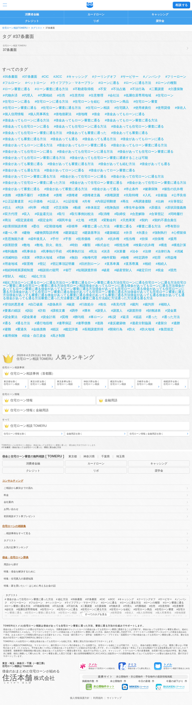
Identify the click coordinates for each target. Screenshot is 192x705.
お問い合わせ (11, 509)
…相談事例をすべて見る (17, 533)
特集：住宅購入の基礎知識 (18, 578)
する (181, 5)
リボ (96, 20)
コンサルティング (12, 480)
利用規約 (98, 698)
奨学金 (160, 20)
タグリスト (36, 28)
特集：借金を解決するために (19, 571)
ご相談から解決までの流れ (18, 488)
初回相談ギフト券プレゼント (19, 516)
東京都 (72, 456)
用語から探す (11, 564)
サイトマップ (114, 698)
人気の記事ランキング (16, 547)
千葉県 (105, 456)
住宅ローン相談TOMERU (15, 28)
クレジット (32, 20)
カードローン (96, 14)
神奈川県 (89, 456)
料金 (6, 495)
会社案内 (9, 502)
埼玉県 (120, 456)
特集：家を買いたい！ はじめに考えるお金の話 (30, 585)
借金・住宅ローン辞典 (15, 557)
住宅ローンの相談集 (14, 526)
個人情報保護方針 (79, 698)
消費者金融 (32, 14)
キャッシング (160, 14)
